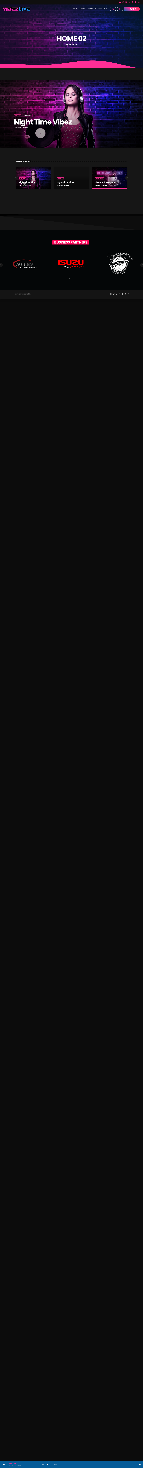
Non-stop (18, 115)
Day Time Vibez (103, 182)
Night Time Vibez (43, 122)
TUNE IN (131, 9)
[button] (69, 278)
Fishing (21, 178)
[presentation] (16, 178)
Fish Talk (22, 182)
